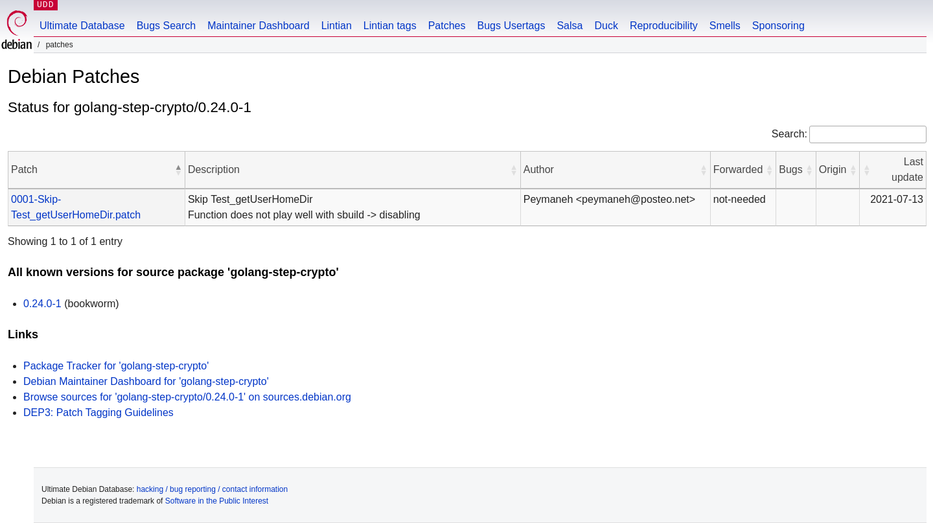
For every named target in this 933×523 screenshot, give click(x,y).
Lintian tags (390, 25)
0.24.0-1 (42, 303)
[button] (178, 169)
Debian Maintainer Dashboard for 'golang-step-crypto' (146, 381)
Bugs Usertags (511, 25)
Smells (725, 25)
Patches (447, 25)
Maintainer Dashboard (258, 25)
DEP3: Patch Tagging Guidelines (98, 412)
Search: (789, 133)
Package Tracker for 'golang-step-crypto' (116, 365)
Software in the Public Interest (216, 501)
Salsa (569, 25)
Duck (605, 25)
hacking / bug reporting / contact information (212, 489)
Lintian (336, 25)
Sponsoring (778, 25)
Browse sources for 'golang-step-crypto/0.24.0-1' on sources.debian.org (187, 396)
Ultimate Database (82, 25)
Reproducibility (664, 25)
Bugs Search (166, 25)
